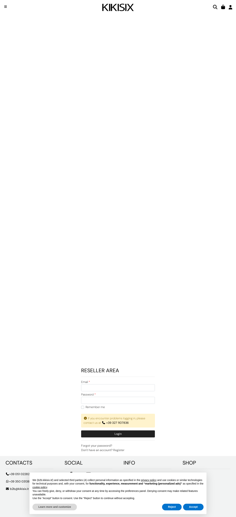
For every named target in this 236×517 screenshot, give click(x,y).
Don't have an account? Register (102, 450)
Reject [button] (172, 506)
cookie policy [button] (39, 487)
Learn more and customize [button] (54, 506)
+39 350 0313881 (19, 481)
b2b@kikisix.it (17, 489)
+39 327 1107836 (115, 423)
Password (88, 394)
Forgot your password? (96, 446)
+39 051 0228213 (19, 474)
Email (85, 382)
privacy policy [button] (149, 480)
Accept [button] (193, 506)
